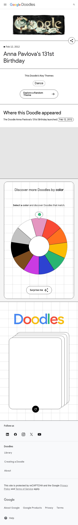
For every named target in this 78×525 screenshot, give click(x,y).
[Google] (9, 499)
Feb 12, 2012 (65, 119)
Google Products (32, 507)
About (7, 470)
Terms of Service (24, 489)
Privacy (49, 507)
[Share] (71, 40)
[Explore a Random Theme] (39, 94)
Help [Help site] (9, 518)
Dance (39, 83)
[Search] (74, 4)
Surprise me (39, 290)
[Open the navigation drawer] (5, 4)
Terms (60, 507)
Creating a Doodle (14, 461)
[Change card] (35, 409)
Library (8, 452)
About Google (12, 507)
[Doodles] (39, 319)
